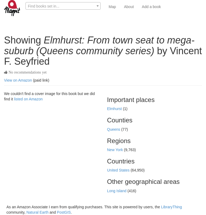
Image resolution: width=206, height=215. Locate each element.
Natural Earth (37, 212)
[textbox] (63, 6)
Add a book (151, 7)
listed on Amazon (28, 99)
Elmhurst (115, 109)
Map (112, 7)
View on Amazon (18, 80)
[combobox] (63, 6)
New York (115, 150)
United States (119, 170)
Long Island (117, 191)
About (129, 7)
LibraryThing (171, 207)
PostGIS (64, 212)
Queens (114, 129)
